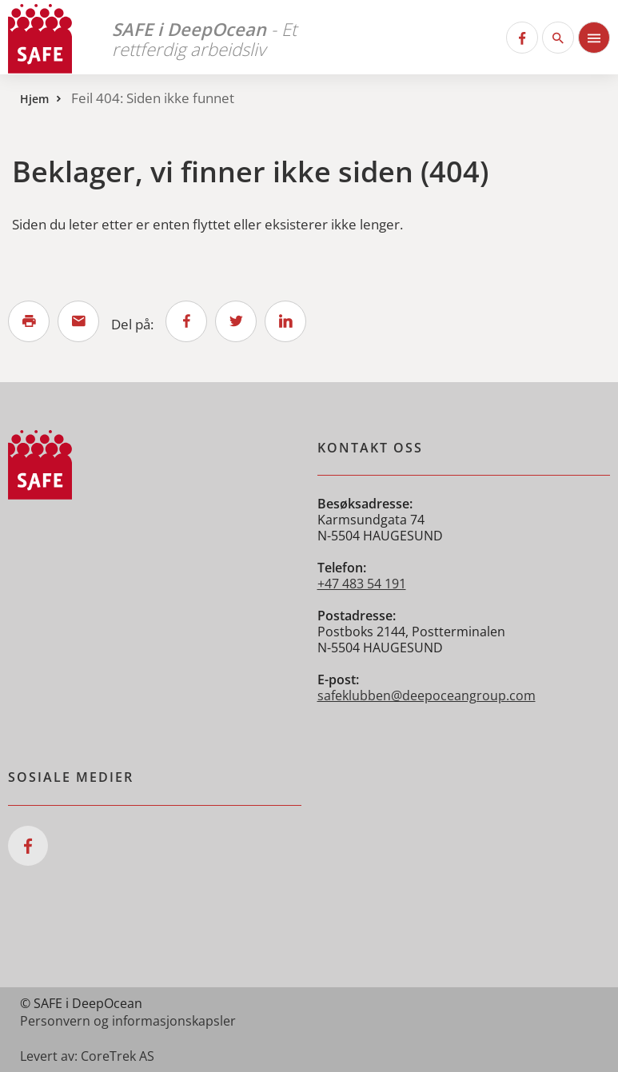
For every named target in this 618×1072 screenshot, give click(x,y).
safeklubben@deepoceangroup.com (426, 695)
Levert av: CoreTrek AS (87, 1056)
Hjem (34, 98)
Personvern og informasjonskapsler (128, 1021)
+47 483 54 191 (361, 583)
